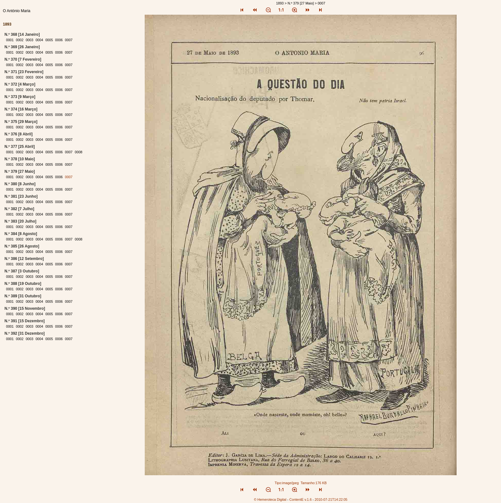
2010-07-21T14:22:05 (331, 499)
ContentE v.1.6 (300, 499)
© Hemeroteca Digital (270, 499)
